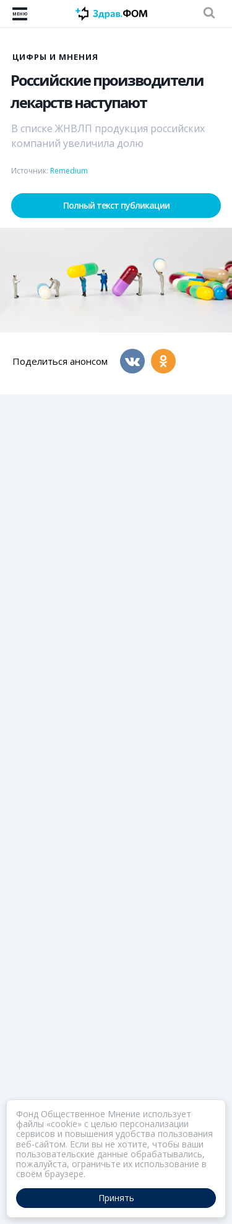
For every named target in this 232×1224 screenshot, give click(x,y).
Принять (116, 1198)
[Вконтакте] (132, 361)
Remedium (69, 170)
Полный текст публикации (116, 205)
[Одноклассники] (163, 361)
